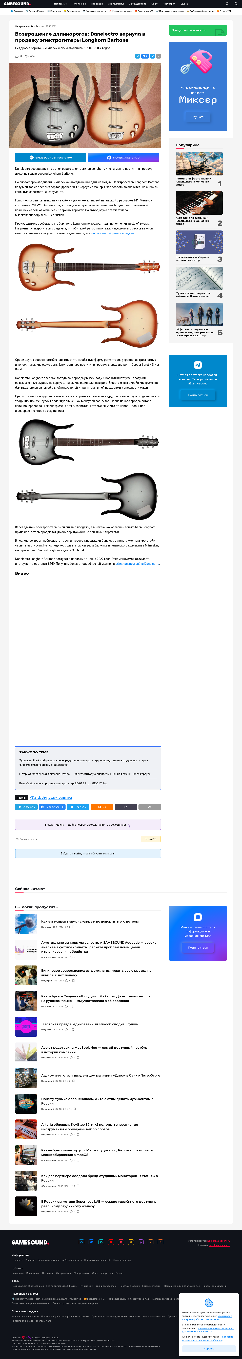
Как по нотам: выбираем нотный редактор (192, 259)
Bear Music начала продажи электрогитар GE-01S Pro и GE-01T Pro (63, 783)
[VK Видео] (121, 1242)
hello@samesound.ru (218, 1240)
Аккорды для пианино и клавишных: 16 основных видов (192, 220)
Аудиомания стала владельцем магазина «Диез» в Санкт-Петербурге (100, 1075)
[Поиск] (234, 4)
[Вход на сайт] (228, 4)
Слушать (198, 117)
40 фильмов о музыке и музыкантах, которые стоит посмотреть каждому (195, 332)
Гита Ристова (37, 26)
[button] (137, 56)
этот (108, 1340)
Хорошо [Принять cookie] (209, 1348)
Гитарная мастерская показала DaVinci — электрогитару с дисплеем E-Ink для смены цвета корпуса (85, 774)
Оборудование (48, 957)
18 (70, 1109)
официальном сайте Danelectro (137, 563)
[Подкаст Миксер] (141, 1242)
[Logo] (17, 3)
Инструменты (22, 26)
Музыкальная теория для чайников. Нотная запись (193, 295)
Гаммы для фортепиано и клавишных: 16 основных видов (193, 181)
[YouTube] (111, 1242)
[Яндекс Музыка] (131, 1242)
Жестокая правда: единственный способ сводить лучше (89, 1024)
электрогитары (61, 797)
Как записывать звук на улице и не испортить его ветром (90, 921)
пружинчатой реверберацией (113, 233)
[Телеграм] (81, 1242)
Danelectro (39, 797)
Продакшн (46, 927)
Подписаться (198, 395)
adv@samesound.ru (219, 1245)
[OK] (150, 1242)
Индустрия (46, 981)
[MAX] (101, 1242)
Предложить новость (189, 30)
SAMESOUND (40, 1338)
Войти (150, 839)
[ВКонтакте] (91, 1242)
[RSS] (160, 1242)
